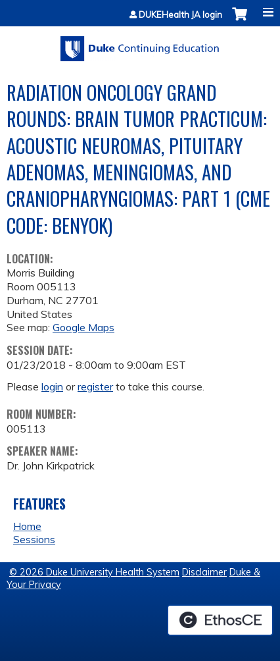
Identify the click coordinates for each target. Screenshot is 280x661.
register (95, 386)
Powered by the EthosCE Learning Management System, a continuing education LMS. (220, 620)
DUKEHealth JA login (180, 15)
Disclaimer (204, 572)
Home (27, 526)
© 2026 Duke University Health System (94, 572)
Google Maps (83, 327)
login (52, 386)
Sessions (34, 539)
